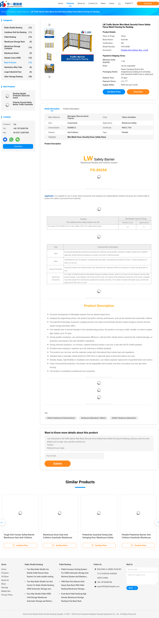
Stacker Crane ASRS (18, 58)
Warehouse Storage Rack (18, 41)
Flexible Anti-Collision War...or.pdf (134, 50)
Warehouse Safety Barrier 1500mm (93, 418)
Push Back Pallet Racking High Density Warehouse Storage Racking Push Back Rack (73, 597)
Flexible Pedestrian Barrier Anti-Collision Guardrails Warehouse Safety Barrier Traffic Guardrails (136, 537)
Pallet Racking (18, 37)
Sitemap (4, 587)
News (3, 584)
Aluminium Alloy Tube (18, 67)
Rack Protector (18, 62)
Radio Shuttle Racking (18, 27)
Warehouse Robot (18, 53)
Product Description (71, 109)
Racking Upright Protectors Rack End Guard (21, 95)
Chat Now (148, 3)
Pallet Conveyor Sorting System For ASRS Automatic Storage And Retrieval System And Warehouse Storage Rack (74, 573)
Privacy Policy (7, 595)
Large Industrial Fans (18, 72)
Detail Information (52, 109)
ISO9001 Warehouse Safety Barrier (124, 418)
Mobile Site (5, 591)
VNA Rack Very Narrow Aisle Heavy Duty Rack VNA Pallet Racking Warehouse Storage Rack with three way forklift (72, 585)
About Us (5, 580)
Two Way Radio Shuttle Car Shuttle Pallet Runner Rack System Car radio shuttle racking (40, 573)
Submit (57, 463)
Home (3, 569)
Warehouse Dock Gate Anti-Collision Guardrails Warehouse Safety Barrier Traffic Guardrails (57, 537)
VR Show (5, 577)
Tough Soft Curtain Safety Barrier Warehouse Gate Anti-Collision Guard (19, 537)
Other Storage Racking (18, 76)
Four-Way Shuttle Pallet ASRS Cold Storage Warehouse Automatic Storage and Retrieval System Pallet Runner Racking (40, 598)
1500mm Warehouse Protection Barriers (61, 418)
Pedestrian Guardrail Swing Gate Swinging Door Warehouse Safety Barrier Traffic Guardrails (97, 537)
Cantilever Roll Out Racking (18, 32)
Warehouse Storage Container (18, 47)
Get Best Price (114, 92)
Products (5, 573)
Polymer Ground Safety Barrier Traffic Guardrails (23, 103)
